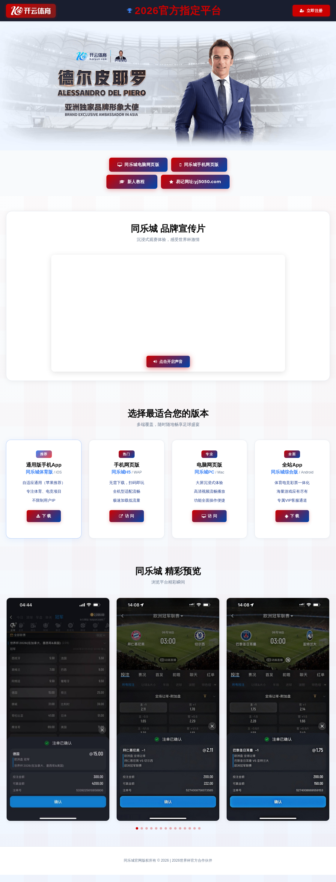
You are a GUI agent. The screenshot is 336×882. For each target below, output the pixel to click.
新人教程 (132, 181)
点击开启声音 (168, 361)
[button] (137, 828)
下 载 (43, 516)
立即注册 (311, 10)
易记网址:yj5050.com (195, 181)
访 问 (126, 516)
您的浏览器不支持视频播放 (168, 313)
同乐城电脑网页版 (138, 164)
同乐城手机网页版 (199, 164)
